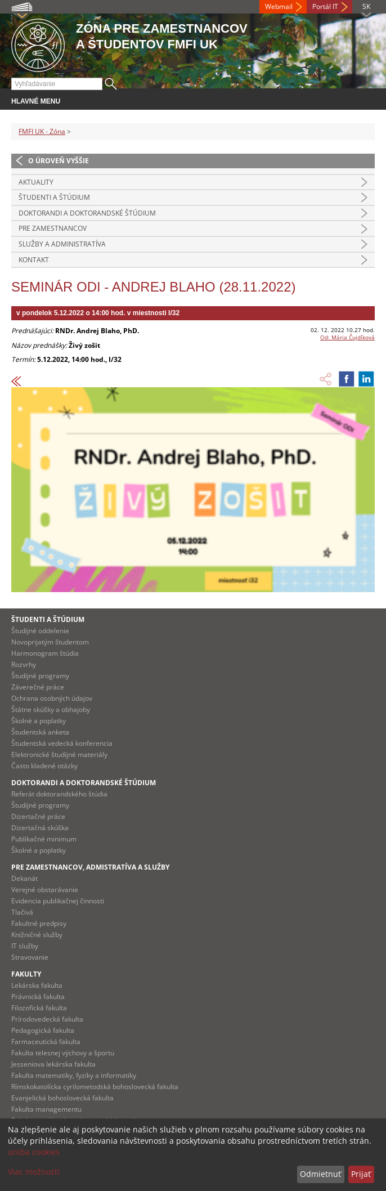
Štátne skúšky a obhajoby (50, 709)
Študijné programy (40, 675)
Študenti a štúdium (54, 197)
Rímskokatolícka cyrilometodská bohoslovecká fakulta (94, 1086)
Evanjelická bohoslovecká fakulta (62, 1098)
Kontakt (34, 260)
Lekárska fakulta (36, 985)
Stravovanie (29, 957)
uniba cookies (34, 1152)
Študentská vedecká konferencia (62, 743)
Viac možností (34, 1171)
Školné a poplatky (38, 721)
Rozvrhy (23, 664)
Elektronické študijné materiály (59, 754)
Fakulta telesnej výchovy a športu (62, 1053)
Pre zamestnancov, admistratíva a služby (90, 867)
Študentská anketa (40, 732)
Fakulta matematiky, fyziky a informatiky (73, 1075)
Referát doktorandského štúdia (59, 794)
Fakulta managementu (46, 1109)
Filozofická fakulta (39, 1008)
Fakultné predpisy (38, 923)
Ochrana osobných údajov (51, 698)
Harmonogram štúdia (45, 653)
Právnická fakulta (38, 996)
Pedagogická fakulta (42, 1030)
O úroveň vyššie (58, 160)
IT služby (24, 946)
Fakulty (26, 974)
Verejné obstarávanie (44, 889)
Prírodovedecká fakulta (47, 1019)
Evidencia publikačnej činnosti (57, 901)
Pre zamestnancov (53, 228)
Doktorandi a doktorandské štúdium (87, 213)
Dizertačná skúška (40, 827)
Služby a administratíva (62, 244)
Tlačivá (22, 912)
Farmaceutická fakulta (45, 1041)
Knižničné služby (36, 934)
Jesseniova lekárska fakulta (53, 1064)
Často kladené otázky (44, 766)
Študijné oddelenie (40, 630)
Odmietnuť (320, 1173)
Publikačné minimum (44, 839)
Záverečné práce (37, 687)
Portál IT (325, 6)
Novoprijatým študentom (50, 642)
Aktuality (36, 182)
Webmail (279, 6)
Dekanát (24, 878)
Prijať (361, 1173)
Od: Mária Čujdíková (347, 337)
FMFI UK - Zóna (42, 131)
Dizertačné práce (38, 816)
